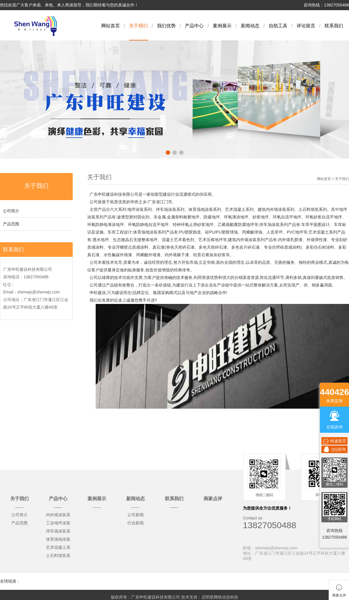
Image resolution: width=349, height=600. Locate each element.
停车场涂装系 (58, 531)
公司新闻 (135, 514)
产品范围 (11, 224)
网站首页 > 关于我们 (333, 179)
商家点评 (213, 498)
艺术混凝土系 (58, 547)
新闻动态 (250, 25)
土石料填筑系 (58, 555)
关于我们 (138, 25)
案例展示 (222, 25)
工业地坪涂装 (58, 523)
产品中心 (194, 25)
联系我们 (334, 25)
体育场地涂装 (58, 539)
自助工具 (278, 25)
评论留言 (306, 25)
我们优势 (166, 25)
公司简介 (11, 211)
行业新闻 (135, 523)
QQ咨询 (334, 449)
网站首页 (110, 25)
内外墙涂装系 (58, 514)
